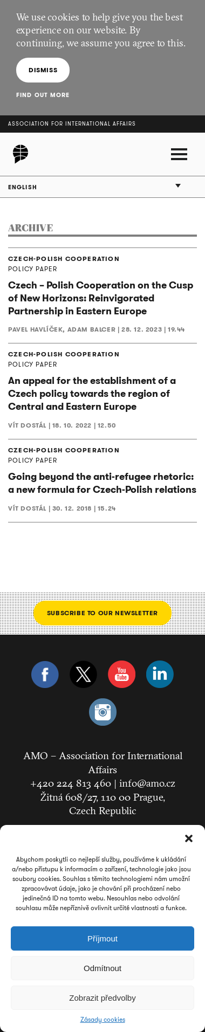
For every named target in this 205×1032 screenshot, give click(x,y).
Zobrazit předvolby (102, 997)
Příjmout (102, 938)
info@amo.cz (147, 782)
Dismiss (43, 69)
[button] (188, 838)
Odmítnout (102, 968)
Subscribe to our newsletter (102, 612)
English (22, 187)
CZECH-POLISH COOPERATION (64, 259)
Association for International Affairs (72, 124)
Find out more (43, 95)
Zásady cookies (102, 1019)
